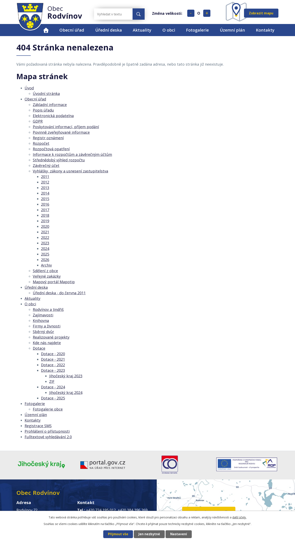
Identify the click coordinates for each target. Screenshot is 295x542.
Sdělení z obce (45, 270)
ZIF (51, 381)
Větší (206, 13)
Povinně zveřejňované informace (61, 132)
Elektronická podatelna (53, 115)
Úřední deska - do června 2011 (59, 292)
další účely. (239, 517)
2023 (45, 243)
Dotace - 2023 (53, 370)
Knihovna (41, 320)
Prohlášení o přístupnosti (47, 431)
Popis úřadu (43, 110)
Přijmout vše (118, 534)
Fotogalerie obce (48, 409)
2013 (45, 187)
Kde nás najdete (47, 342)
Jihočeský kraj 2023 (65, 375)
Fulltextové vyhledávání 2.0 (48, 436)
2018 (45, 215)
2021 (45, 231)
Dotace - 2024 (53, 387)
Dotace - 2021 (53, 359)
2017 (45, 209)
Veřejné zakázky (47, 276)
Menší (190, 13)
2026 (45, 259)
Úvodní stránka (46, 93)
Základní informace (50, 104)
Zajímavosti (43, 315)
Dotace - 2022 (53, 364)
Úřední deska (108, 30)
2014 (45, 193)
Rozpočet (41, 143)
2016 (45, 204)
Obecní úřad (71, 30)
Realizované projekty (51, 337)
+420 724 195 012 (101, 510)
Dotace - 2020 (53, 353)
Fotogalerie (197, 30)
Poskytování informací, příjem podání (66, 126)
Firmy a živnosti (46, 326)
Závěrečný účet (46, 165)
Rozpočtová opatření (51, 148)
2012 (45, 182)
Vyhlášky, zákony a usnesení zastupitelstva (70, 171)
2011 (45, 176)
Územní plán (232, 30)
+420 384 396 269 (133, 510)
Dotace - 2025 (53, 398)
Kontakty (265, 30)
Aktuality (142, 30)
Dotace (39, 348)
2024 (45, 248)
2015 (45, 198)
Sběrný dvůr (43, 331)
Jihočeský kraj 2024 (65, 392)
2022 (45, 237)
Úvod (46, 30)
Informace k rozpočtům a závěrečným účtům (72, 154)
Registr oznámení (48, 137)
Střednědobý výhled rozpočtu (59, 159)
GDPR (38, 121)
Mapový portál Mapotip (54, 281)
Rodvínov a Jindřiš (48, 309)
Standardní (198, 13)
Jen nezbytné (149, 534)
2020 (45, 226)
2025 (45, 254)
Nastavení (178, 534)
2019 (45, 220)
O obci (168, 30)
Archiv (46, 265)
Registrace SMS (38, 425)
